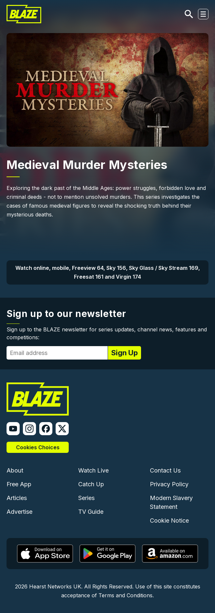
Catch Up (91, 484)
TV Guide (90, 511)
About (15, 470)
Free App (19, 484)
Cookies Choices (38, 447)
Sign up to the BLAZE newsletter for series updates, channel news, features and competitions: (107, 333)
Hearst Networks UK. (55, 586)
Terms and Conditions (125, 595)
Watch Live (93, 470)
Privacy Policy (169, 484)
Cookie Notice (169, 520)
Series (86, 497)
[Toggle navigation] (203, 14)
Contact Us (165, 470)
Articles (17, 497)
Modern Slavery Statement (171, 502)
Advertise (19, 511)
